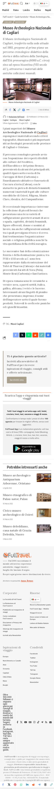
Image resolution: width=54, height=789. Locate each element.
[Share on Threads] (45, 785)
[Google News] (30, 722)
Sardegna (19, 22)
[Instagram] (34, 722)
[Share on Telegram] (39, 785)
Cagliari (8, 22)
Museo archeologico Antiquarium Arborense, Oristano (17, 479)
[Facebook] (17, 722)
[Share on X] (15, 110)
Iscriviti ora (17, 379)
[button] (5, 3)
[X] (21, 722)
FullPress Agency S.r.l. (34, 775)
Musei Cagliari (24, 120)
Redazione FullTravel (16, 117)
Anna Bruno (27, 580)
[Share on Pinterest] (15, 785)
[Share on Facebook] (10, 110)
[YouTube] (25, 722)
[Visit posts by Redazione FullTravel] (4, 116)
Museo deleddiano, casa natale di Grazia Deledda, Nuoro (17, 530)
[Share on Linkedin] (27, 785)
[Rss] (46, 722)
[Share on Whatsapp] (21, 785)
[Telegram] (42, 722)
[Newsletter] (50, 722)
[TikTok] (38, 722)
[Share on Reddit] (33, 785)
